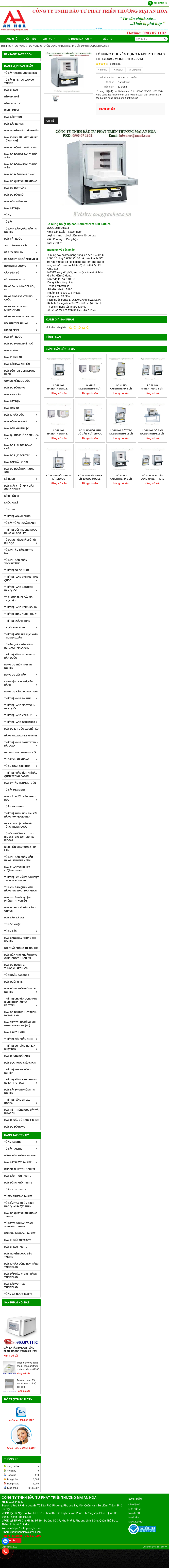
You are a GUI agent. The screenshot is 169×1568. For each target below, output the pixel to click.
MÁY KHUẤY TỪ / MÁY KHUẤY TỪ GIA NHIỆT (20, 139)
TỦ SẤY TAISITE (21, 1148)
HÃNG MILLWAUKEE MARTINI (21, 735)
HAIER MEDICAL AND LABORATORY (16, 308)
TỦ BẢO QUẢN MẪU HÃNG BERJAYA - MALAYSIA (18, 646)
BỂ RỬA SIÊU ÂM (21, 252)
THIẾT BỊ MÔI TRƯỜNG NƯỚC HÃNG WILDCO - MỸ (20, 531)
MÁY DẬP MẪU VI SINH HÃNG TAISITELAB (20, 1275)
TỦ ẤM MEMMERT (14, 806)
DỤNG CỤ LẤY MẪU (21, 674)
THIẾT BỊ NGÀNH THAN (17, 620)
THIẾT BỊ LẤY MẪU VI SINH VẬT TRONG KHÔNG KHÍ (21, 879)
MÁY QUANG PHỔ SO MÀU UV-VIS (21, 437)
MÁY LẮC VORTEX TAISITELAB (14, 1286)
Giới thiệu (30, 39)
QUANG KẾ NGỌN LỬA (17, 381)
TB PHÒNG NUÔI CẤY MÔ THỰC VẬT (18, 599)
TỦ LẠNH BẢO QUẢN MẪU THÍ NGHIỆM (20, 230)
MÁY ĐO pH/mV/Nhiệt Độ (18, 343)
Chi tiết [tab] (51, 120)
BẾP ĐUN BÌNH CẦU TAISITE (19, 1233)
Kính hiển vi (134, 1508)
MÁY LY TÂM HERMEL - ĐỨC (20, 783)
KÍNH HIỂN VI (11, 110)
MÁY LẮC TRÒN (13, 117)
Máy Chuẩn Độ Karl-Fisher (21, 1120)
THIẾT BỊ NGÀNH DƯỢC (17, 516)
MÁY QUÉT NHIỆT (14, 981)
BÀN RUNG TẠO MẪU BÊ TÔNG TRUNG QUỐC (18, 825)
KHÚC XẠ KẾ (11, 502)
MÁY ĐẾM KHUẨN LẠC (16, 428)
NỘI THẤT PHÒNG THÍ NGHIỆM (21, 948)
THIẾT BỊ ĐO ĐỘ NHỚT (16, 570)
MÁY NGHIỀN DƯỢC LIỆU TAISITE (18, 1255)
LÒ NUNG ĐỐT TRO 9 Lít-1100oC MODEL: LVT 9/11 (90, 452)
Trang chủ (10, 39)
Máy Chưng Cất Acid (17, 1056)
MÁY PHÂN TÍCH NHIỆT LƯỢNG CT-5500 (17, 869)
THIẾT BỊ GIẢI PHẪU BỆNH (21, 1039)
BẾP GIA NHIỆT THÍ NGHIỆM (19, 1169)
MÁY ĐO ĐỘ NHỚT (14, 194)
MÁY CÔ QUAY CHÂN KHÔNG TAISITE (20, 1215)
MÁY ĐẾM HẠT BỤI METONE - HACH (20, 372)
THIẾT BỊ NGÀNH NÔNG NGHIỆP (17, 1071)
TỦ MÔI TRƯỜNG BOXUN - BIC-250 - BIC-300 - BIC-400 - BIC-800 (20, 836)
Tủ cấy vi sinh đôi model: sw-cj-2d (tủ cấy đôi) (26, 1383)
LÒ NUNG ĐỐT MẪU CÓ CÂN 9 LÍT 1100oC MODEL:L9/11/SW (90, 407)
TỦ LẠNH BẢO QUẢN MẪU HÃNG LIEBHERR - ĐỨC (18, 859)
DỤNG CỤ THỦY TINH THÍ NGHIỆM (18, 666)
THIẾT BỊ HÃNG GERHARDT (21, 722)
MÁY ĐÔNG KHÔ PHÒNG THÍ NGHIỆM (21, 990)
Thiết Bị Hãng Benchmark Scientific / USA (21, 1081)
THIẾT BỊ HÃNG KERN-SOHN (21, 607)
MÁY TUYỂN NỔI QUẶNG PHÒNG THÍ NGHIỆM (18, 899)
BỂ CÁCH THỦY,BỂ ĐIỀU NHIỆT (21, 259)
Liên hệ (98, 39)
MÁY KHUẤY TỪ (13, 357)
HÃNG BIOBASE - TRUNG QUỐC (21, 298)
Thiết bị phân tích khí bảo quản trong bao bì (20, 774)
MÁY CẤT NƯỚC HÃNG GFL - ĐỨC (21, 798)
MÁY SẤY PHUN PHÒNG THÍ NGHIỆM (19, 1091)
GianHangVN (161, 1547)
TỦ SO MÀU (10, 509)
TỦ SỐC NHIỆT (12, 924)
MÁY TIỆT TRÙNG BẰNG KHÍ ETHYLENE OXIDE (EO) (19, 1024)
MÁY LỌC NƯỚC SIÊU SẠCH (20, 1062)
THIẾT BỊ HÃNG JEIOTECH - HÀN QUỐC (19, 707)
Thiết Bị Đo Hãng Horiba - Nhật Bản (21, 1047)
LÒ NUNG (21, 479)
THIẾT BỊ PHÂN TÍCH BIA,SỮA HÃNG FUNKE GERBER (20, 815)
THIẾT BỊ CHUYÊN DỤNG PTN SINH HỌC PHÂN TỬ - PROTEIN (21, 1002)
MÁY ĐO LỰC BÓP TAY (21, 455)
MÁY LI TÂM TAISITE (15, 1247)
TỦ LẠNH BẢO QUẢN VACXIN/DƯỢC (15, 562)
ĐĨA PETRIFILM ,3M (15, 279)
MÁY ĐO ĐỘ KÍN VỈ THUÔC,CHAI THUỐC (16, 967)
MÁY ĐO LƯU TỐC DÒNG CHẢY (18, 447)
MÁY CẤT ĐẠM (12, 208)
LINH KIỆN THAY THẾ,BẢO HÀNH (21, 683)
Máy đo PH (134, 1513)
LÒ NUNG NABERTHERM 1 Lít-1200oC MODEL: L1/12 (58, 388)
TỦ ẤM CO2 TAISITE (15, 1189)
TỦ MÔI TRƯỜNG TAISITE (18, 1196)
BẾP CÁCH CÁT (12, 103)
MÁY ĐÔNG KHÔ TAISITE (18, 1182)
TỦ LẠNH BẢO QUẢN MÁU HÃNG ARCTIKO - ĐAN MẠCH (20, 889)
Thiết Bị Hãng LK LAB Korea (21, 1101)
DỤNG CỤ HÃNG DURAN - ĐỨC (21, 691)
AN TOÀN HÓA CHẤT (21, 245)
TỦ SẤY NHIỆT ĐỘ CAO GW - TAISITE (20, 81)
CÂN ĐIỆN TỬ (21, 272)
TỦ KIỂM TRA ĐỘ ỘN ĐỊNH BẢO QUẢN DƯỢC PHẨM (19, 1205)
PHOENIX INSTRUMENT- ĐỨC (20, 752)
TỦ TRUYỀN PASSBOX (16, 975)
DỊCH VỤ (49, 39)
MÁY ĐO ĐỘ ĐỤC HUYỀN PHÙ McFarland (20, 1014)
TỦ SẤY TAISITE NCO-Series (20, 73)
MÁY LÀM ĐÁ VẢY (14, 917)
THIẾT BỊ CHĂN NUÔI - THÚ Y (20, 614)
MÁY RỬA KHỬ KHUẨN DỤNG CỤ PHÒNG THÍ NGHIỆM (20, 956)
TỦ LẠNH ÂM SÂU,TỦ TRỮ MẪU (18, 552)
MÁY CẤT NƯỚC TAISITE (21, 1162)
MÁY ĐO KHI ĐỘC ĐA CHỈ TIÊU (21, 728)
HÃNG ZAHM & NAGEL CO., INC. (19, 288)
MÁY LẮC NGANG (14, 123)
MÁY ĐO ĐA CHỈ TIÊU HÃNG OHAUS (19, 909)
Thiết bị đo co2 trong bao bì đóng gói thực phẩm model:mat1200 (28, 1366)
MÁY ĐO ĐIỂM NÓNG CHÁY (19, 174)
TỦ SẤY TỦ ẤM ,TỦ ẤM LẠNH (19, 523)
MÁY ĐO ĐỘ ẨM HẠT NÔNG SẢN (19, 471)
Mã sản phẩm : (108, 77)
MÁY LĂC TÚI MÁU (14, 1032)
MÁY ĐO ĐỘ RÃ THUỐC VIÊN (20, 147)
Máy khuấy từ (135, 1521)
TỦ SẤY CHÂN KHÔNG (21, 759)
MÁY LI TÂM (11, 90)
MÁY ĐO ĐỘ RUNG (14, 387)
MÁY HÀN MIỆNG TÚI (15, 201)
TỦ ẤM (7, 215)
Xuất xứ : (111, 82)
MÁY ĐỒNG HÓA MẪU (21, 421)
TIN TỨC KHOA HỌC (74, 39)
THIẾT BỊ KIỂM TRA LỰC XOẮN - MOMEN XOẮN (21, 636)
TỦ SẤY (8, 222)
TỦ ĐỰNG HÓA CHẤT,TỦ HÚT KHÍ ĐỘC (21, 542)
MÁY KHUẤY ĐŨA (21, 414)
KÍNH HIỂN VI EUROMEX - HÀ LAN (20, 849)
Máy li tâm (133, 1517)
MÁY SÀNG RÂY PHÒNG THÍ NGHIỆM (20, 940)
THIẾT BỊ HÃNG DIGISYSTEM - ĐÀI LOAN (21, 744)
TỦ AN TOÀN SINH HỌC (21, 766)
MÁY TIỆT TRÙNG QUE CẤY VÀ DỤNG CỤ (21, 1111)
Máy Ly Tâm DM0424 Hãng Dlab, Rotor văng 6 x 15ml (20, 1349)
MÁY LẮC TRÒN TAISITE (17, 1176)
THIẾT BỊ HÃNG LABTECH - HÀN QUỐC (21, 589)
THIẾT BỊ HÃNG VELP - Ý (21, 715)
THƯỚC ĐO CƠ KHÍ (21, 627)
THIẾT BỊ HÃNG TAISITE (21, 698)
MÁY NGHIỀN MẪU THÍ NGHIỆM (21, 130)
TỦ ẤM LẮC (21, 931)
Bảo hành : (110, 86)
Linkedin (135, 70)
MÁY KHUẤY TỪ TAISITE (17, 1240)
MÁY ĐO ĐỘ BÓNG (14, 1126)
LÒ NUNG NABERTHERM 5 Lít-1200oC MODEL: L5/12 (152, 388)
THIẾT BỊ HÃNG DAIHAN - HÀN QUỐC (21, 579)
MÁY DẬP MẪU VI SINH (16, 462)
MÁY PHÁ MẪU (12, 394)
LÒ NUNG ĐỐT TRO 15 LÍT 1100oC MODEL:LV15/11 (58, 452)
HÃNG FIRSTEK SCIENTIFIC (19, 316)
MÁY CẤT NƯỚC (13, 238)
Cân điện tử (134, 1504)
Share (102, 70)
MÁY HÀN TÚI (11, 408)
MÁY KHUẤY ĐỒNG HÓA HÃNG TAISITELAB (21, 1265)
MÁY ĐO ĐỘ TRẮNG (15, 188)
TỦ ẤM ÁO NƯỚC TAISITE (18, 1294)
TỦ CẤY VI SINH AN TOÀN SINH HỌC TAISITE (18, 1225)
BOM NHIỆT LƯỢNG (21, 266)
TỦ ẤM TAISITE (21, 1142)
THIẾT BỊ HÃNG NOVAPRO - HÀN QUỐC (19, 656)
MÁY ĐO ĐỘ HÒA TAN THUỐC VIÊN (20, 156)
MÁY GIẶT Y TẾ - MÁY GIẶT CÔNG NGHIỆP (19, 487)
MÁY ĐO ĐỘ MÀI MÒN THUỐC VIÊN (20, 166)
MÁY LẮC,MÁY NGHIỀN (17, 364)
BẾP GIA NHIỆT (12, 96)
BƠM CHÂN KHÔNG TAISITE (20, 1155)
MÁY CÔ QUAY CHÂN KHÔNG (20, 181)
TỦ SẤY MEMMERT (14, 789)
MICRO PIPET (21, 330)
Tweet (118, 70)
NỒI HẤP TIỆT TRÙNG (21, 323)
